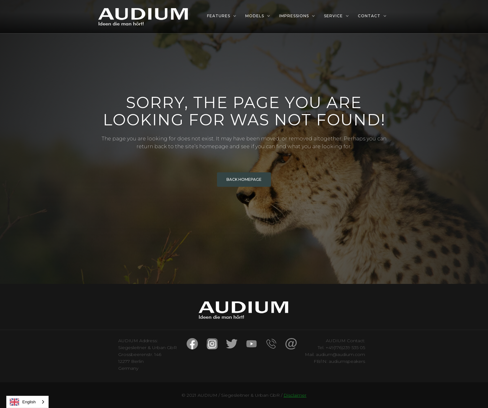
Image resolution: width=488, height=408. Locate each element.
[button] (222, 16)
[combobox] (27, 402)
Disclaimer (295, 395)
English (23, 402)
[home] (144, 16)
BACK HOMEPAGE (244, 179)
